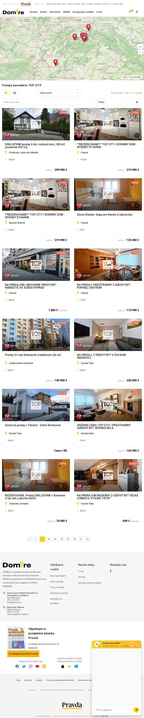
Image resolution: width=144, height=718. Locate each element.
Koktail (70, 4)
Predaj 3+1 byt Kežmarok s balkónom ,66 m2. (33, 355)
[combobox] (60, 93)
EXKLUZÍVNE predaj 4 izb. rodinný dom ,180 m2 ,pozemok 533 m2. (35, 146)
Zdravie (77, 4)
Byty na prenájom (58, 576)
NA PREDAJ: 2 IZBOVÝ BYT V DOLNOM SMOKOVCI (101, 356)
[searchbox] (48, 102)
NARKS (66, 12)
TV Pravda (114, 4)
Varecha (89, 4)
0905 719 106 (13, 612)
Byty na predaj (56, 581)
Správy (49, 4)
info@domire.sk (14, 602)
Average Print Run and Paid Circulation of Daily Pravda (61, 690)
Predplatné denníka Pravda (23, 653)
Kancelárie (55, 12)
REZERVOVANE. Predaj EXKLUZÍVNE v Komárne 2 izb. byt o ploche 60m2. (35, 497)
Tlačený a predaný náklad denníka (60, 680)
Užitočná (105, 4)
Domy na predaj (57, 587)
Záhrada (97, 4)
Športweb (57, 4)
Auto (64, 4)
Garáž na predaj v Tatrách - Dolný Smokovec (33, 425)
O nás (99, 12)
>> (87, 539)
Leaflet (124, 77)
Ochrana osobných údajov (89, 583)
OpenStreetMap (135, 77)
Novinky (34, 12)
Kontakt (81, 577)
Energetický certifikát (83, 12)
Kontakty (28, 680)
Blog (121, 4)
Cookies (91, 690)
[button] (140, 46)
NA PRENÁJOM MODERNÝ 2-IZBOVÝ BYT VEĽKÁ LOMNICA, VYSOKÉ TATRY (107, 497)
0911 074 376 (13, 600)
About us (32, 690)
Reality (43, 12)
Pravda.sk (7, 586)
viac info (104, 716)
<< (29, 539)
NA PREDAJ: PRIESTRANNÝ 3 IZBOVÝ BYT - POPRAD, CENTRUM (104, 286)
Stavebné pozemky (59, 593)
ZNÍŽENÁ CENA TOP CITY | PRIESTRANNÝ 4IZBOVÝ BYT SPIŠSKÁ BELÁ (104, 426)
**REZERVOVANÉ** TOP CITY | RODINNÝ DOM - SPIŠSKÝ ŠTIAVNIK (107, 146)
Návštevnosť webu (85, 680)
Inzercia (39, 680)
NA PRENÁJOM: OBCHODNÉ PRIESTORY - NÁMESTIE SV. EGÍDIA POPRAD (31, 286)
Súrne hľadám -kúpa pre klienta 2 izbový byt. (105, 214)
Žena (83, 4)
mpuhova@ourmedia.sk (17, 614)
